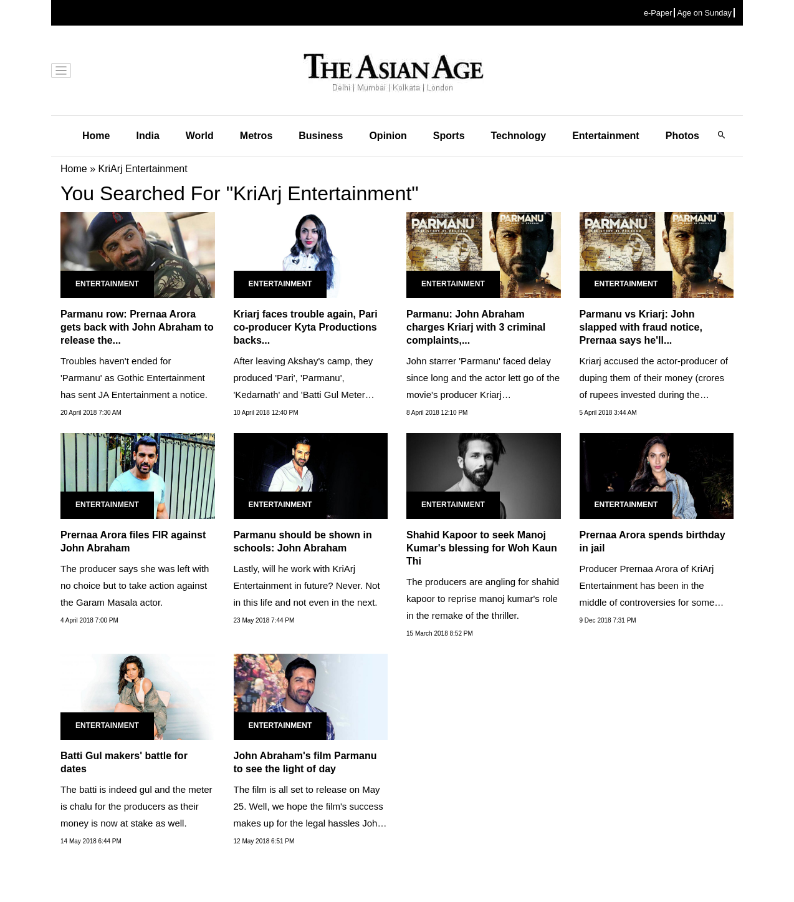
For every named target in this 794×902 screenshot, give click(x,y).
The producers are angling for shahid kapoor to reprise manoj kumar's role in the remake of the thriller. (482, 598)
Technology (519, 135)
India (147, 135)
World (200, 135)
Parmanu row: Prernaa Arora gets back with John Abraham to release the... (137, 327)
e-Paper (658, 12)
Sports (449, 135)
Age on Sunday (704, 12)
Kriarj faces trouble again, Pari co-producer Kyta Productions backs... (306, 327)
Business (321, 135)
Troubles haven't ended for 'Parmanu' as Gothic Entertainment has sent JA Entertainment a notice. (134, 378)
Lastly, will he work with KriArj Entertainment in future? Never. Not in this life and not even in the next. (307, 585)
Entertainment (605, 135)
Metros (256, 135)
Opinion (387, 135)
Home (96, 135)
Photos (682, 135)
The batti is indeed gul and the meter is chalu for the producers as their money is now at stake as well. (136, 806)
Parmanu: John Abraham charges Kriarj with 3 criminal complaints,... (475, 327)
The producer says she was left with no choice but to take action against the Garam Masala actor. (134, 585)
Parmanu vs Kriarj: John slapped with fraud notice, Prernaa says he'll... (641, 327)
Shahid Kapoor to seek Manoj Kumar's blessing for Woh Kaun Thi (481, 548)
